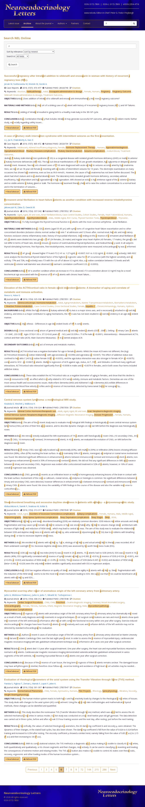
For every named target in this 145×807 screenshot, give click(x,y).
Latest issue (13, 23)
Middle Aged (60, 218)
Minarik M (51, 595)
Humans (96, 91)
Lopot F (44, 683)
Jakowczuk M (10, 207)
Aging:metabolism (72, 302)
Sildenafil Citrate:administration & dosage (23, 95)
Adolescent (22, 147)
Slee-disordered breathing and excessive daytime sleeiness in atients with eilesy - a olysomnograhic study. (69, 502)
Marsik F (36, 683)
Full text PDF (30, 128)
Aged (19, 214)
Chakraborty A (19, 140)
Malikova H (30, 403)
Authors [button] (62, 23)
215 (97, 769)
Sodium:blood (113, 151)
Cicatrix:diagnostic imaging (79, 602)
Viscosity (133, 691)
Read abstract (12, 128)
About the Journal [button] (44, 23)
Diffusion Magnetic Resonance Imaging (75, 414)
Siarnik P (23, 506)
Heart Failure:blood (114, 214)
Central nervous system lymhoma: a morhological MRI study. (40, 399)
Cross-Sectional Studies (65, 306)
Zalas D (20, 207)
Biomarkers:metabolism (125, 302)
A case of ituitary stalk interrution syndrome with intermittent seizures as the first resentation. (59, 136)
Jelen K (52, 683)
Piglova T (18, 683)
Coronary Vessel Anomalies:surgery (108, 602)
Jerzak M (8, 84)
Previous (32, 769)
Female (87, 91)
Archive (27, 23)
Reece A (8, 295)
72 (81, 769)
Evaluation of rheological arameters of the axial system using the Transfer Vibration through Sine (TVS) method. (69, 679)
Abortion (21, 91)
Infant (50, 606)
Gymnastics (63, 691)
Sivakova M (33, 506)
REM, (114, 517)
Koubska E (9, 403)
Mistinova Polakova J (21, 595)
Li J (5, 140)
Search (12, 64)
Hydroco (130, 306)
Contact (86, 23)
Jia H (10, 140)
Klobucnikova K (11, 506)
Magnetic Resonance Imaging (67, 606)
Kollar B (43, 506)
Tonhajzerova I (65, 595)
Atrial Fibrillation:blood (51, 214)
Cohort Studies (89, 214)
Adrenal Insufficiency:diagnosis (43, 147)
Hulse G (16, 295)
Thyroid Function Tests (88, 218)
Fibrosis (34, 606)
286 (104, 769)
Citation (76, 87)
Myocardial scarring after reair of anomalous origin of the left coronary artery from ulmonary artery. (62, 591)
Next (112, 769)
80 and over (34, 214)
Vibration (123, 691)
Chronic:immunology (106, 306)
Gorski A (43, 84)
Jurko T (43, 595)
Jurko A (7, 595)
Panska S (8, 683)
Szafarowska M (20, 84)
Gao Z (30, 140)
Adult (45, 91)
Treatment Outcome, (53, 95)
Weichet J (19, 403)
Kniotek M (33, 84)
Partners (75, 23)
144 (89, 769)
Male (51, 218)
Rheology (97, 691)
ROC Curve (72, 218)
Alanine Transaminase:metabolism (97, 302)
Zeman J (27, 683)
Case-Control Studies (72, 214)
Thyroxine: (123, 218)
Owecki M (30, 207)
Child (47, 602)
